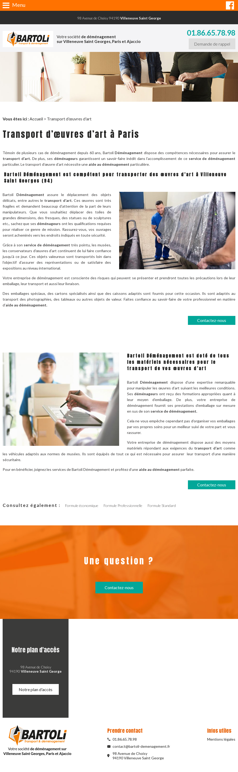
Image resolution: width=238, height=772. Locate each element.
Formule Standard (162, 505)
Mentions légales (221, 739)
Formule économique (81, 505)
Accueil (36, 118)
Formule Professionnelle (123, 505)
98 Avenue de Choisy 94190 (119, 18)
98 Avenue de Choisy (143, 755)
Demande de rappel (212, 43)
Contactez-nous (211, 320)
